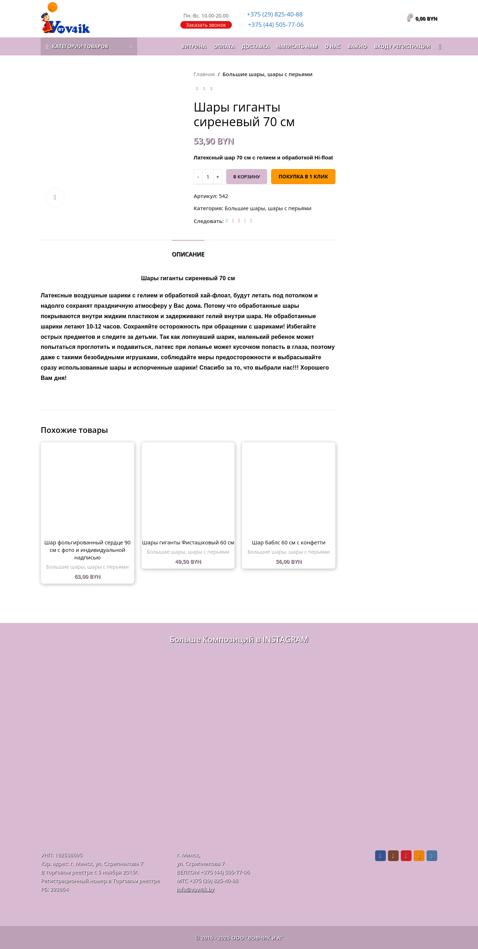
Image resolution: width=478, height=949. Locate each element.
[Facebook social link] (227, 221)
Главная (204, 74)
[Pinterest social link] (239, 221)
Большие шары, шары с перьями (267, 74)
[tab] (188, 251)
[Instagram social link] (233, 221)
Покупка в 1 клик (303, 176)
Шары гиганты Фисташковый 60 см (188, 542)
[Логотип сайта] (65, 17)
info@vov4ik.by (195, 889)
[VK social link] (251, 221)
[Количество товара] (208, 176)
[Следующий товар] (211, 89)
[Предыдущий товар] (197, 89)
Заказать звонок (206, 24)
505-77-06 (271, 24)
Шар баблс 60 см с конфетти (288, 542)
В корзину (246, 176)
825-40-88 (271, 14)
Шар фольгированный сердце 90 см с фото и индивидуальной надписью (87, 550)
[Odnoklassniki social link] (245, 221)
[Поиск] (437, 46)
